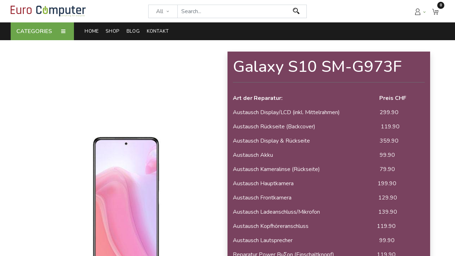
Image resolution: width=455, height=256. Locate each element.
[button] (435, 11)
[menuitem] (93, 31)
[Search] (296, 11)
